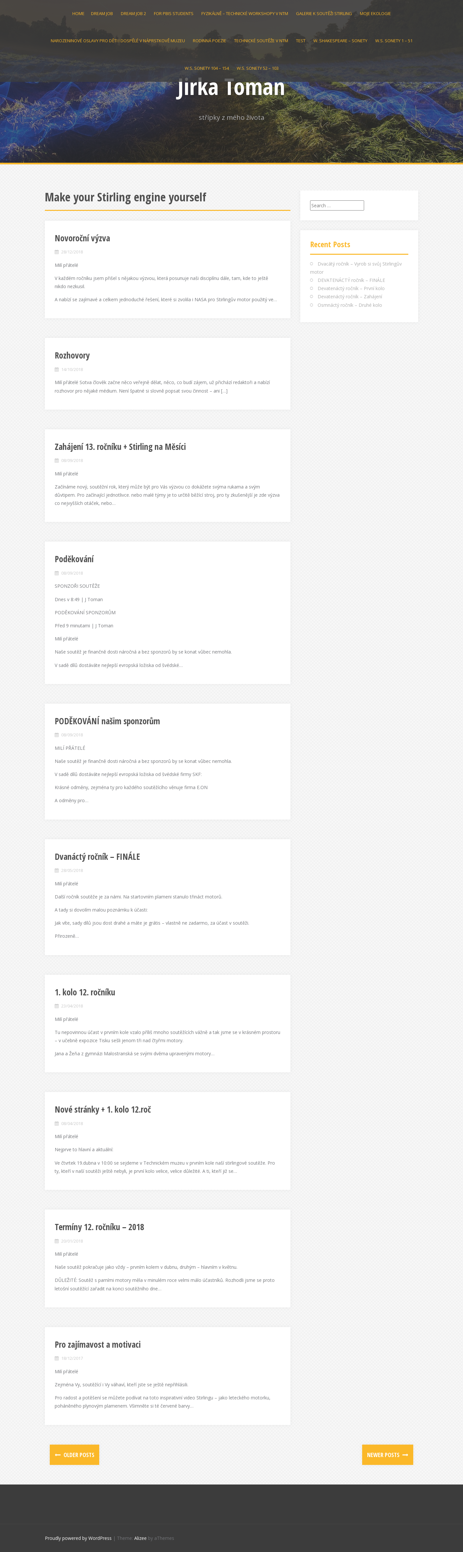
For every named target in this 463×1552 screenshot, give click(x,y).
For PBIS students (174, 13)
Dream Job (102, 13)
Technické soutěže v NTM (261, 41)
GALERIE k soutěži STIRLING (324, 13)
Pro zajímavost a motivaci (98, 1344)
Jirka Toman (231, 86)
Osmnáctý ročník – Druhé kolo (350, 305)
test (301, 41)
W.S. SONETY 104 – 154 (207, 68)
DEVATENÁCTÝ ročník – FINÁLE (351, 280)
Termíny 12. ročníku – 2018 (99, 1227)
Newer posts (384, 1455)
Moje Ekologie (375, 13)
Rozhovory (72, 355)
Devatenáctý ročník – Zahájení (350, 296)
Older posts (78, 1455)
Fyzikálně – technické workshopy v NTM (244, 13)
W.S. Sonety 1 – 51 (394, 41)
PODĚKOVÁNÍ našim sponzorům (107, 721)
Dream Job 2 (133, 13)
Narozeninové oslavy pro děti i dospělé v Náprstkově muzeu (118, 41)
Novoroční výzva (82, 238)
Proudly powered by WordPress (78, 1538)
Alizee (140, 1538)
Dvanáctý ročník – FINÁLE (97, 856)
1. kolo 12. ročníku (85, 992)
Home (78, 13)
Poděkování (74, 559)
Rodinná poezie (209, 41)
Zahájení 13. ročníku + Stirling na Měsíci (120, 447)
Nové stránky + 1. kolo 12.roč (103, 1109)
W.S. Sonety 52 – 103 (258, 68)
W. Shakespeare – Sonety (340, 41)
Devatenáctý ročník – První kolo (351, 288)
